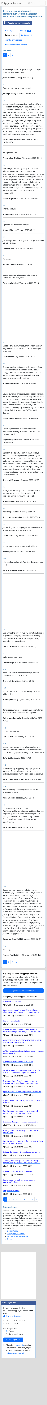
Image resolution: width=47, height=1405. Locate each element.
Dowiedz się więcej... (13, 1363)
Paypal (11, 1378)
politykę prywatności (15, 1400)
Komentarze (11, 35)
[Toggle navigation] (42, 3)
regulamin (19, 1392)
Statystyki (26, 35)
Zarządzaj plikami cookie (17, 1283)
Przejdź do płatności (13, 1386)
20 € (24, 1367)
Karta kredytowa (16, 1381)
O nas (9, 1286)
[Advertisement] (23, 84)
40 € (8, 1370)
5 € (7, 1367)
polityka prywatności (13, 40)
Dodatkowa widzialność (16, 44)
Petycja (9, 30)
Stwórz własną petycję (23, 1037)
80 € (16, 1370)
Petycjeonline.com (11, 3)
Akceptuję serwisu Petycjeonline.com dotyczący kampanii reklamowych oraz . (18, 1396)
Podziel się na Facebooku (16, 23)
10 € (15, 1367)
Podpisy (24, 30)
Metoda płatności (10, 1375)
